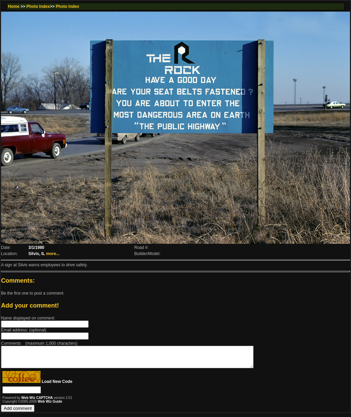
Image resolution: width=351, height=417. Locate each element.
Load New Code (57, 385)
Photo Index (38, 6)
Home (13, 6)
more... (52, 253)
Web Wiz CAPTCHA (37, 402)
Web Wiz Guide (50, 405)
